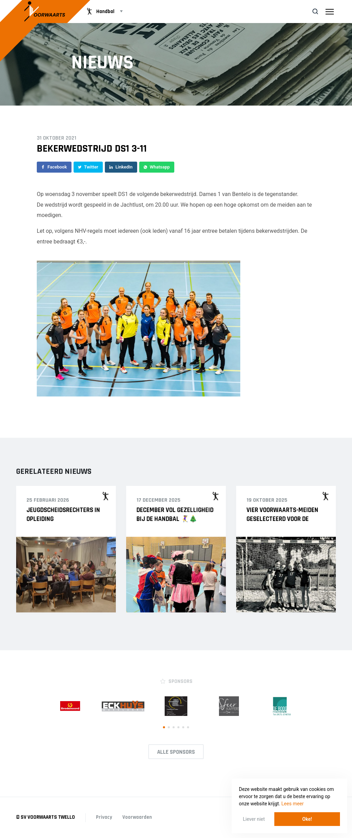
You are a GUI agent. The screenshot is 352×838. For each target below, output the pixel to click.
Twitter (88, 167)
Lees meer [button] (293, 803)
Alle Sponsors (176, 752)
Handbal (99, 11)
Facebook (54, 167)
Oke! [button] (307, 819)
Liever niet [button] (254, 819)
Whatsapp (157, 167)
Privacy (104, 817)
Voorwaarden (137, 817)
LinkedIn (121, 167)
